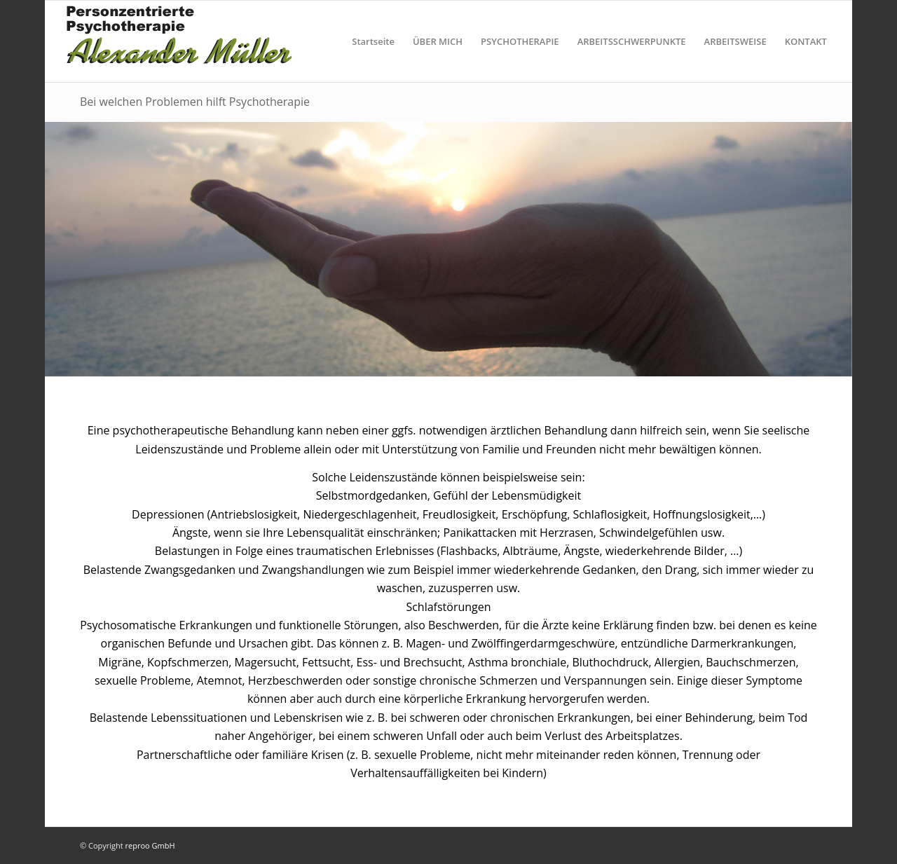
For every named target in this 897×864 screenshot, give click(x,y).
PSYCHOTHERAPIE (520, 41)
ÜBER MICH (438, 41)
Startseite (373, 41)
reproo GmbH (150, 845)
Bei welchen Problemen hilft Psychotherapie (195, 101)
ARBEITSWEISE (735, 41)
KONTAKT (806, 41)
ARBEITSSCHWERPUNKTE (631, 41)
